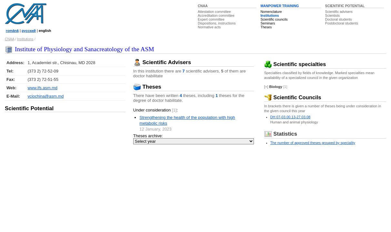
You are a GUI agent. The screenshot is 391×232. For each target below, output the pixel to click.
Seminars (267, 23)
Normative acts (209, 27)
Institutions (269, 15)
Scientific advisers (339, 12)
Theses (266, 27)
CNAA (203, 6)
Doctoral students (338, 19)
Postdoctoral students (341, 23)
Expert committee (211, 19)
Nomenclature (271, 12)
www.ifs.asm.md (42, 87)
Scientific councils (273, 19)
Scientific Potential (29, 108)
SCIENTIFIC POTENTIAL (345, 6)
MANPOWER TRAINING (279, 6)
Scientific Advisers (162, 62)
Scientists (332, 15)
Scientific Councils (292, 97)
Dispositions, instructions (217, 23)
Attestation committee (214, 12)
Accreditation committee (216, 15)
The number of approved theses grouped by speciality (312, 143)
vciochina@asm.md (45, 96)
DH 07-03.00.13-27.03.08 (290, 117)
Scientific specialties (295, 64)
